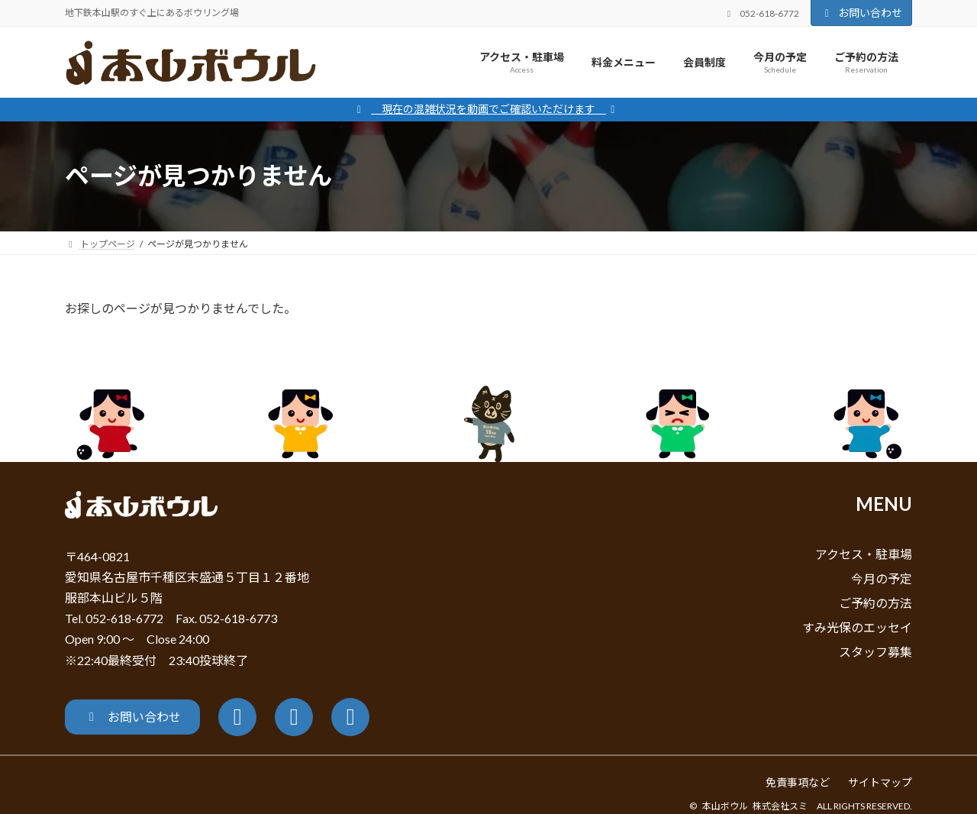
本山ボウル (725, 806)
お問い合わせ (862, 12)
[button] (132, 717)
